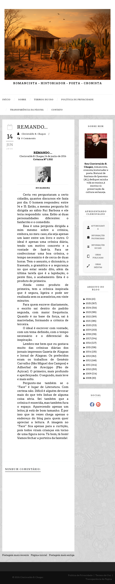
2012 (88, 360)
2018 (88, 334)
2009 (89, 373)
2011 (88, 365)
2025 (88, 303)
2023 (88, 312)
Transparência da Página (99, 579)
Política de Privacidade (80, 575)
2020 (89, 325)
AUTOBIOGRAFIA (96, 227)
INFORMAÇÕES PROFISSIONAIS (96, 237)
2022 (88, 316)
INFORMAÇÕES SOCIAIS (96, 246)
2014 (88, 351)
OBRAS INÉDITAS (94, 265)
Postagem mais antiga (61, 555)
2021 (88, 321)
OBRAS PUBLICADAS (95, 256)
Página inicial (39, 555)
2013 (88, 356)
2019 (88, 329)
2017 (88, 338)
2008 (89, 378)
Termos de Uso (103, 575)
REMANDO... (32, 127)
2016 (88, 343)
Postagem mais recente (15, 555)
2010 (88, 369)
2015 (88, 347)
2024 (89, 307)
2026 (88, 299)
